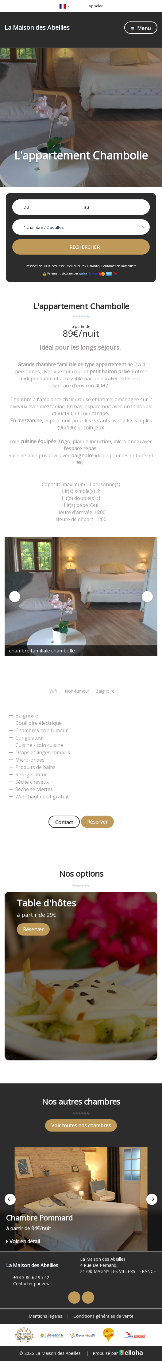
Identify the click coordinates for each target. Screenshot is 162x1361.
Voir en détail (23, 1241)
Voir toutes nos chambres (81, 1125)
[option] (81, 596)
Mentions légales (45, 1316)
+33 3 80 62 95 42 (27, 1277)
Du (26, 207)
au (86, 207)
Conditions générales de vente (103, 1316)
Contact (64, 822)
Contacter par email (29, 1283)
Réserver (97, 821)
